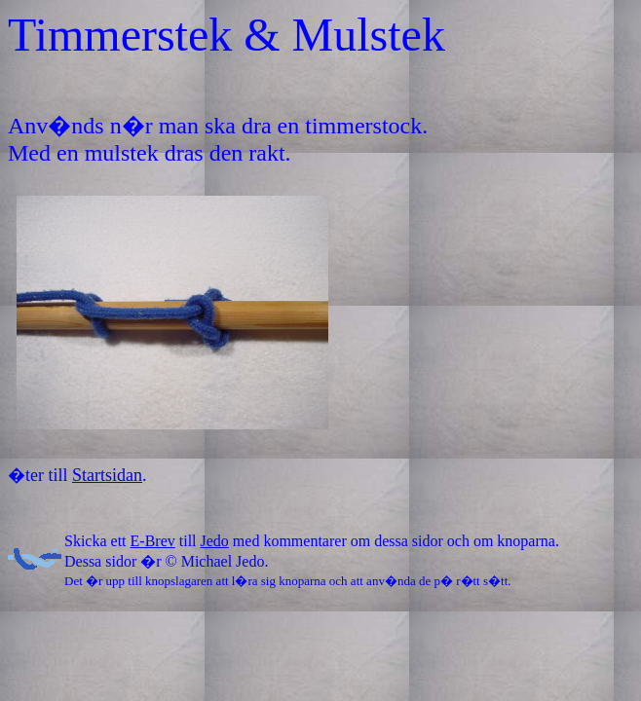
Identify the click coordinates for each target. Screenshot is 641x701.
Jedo (215, 541)
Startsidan (107, 475)
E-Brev (153, 541)
